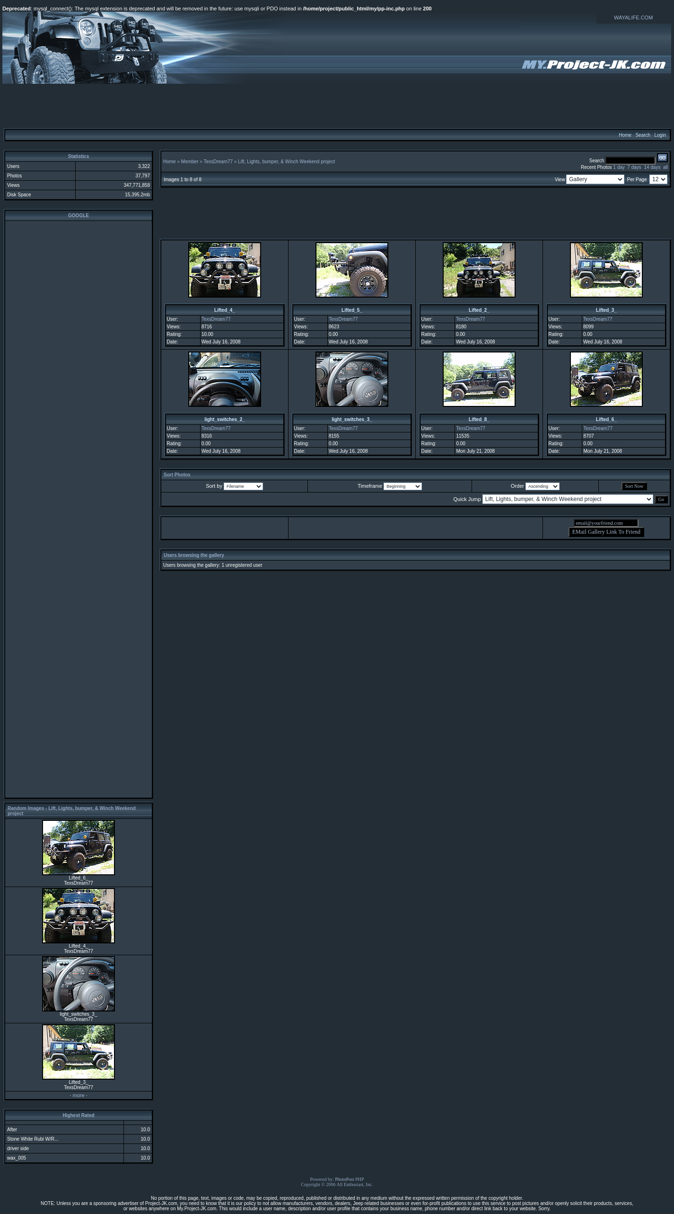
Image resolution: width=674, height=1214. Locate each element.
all (665, 167)
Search (642, 135)
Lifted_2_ (479, 310)
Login (659, 135)
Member (190, 161)
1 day (618, 167)
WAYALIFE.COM (633, 17)
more (78, 1095)
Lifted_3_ (606, 310)
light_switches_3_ (352, 419)
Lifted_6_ (606, 419)
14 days (652, 167)
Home (625, 135)
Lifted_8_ (479, 419)
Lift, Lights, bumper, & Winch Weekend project (286, 161)
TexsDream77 (218, 161)
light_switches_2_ (224, 419)
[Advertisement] (337, 105)
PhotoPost (344, 1179)
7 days (634, 167)
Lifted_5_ (351, 310)
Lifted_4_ (224, 310)
